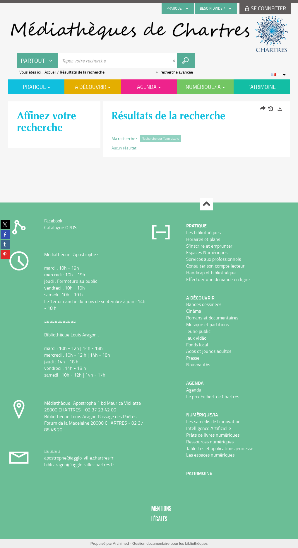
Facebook (53, 220)
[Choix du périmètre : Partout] (38, 60)
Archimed (121, 543)
